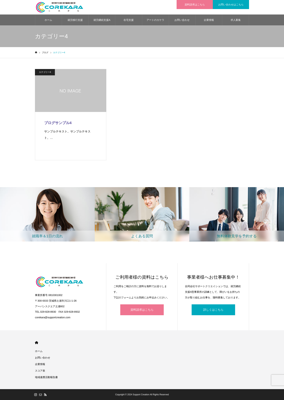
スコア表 (40, 370)
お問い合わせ (182, 19)
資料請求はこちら (142, 309)
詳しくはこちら (213, 309)
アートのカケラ (155, 19)
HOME (36, 342)
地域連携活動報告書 (46, 377)
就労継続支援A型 (101, 21)
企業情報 (209, 19)
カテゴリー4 (45, 72)
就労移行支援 (75, 19)
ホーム (48, 19)
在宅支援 (129, 19)
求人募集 (236, 19)
